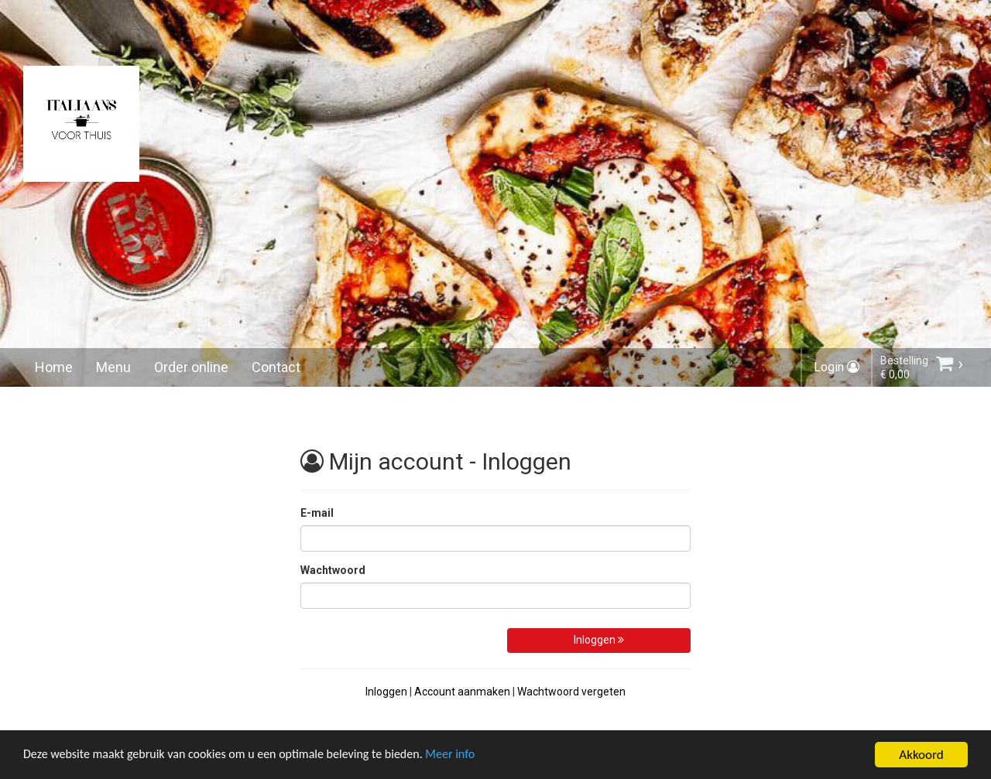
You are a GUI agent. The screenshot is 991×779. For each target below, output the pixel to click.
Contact (276, 367)
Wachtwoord (332, 570)
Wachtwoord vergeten (571, 691)
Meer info (476, 755)
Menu (113, 367)
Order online (191, 367)
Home (54, 367)
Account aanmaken (462, 691)
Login (836, 367)
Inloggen (599, 640)
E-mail (317, 513)
